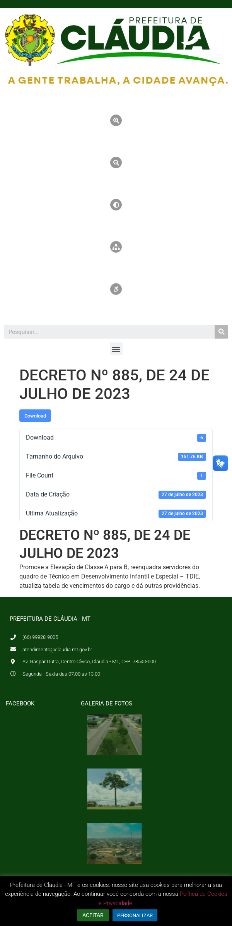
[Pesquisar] (221, 332)
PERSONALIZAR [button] (135, 915)
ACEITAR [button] (93, 915)
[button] (116, 348)
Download (35, 416)
